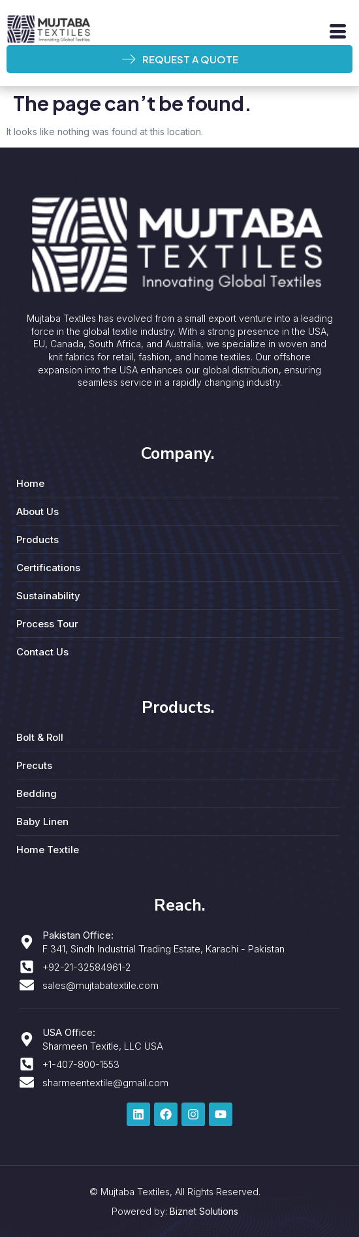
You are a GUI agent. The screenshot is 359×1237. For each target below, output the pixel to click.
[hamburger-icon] (337, 31)
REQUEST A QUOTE (179, 59)
